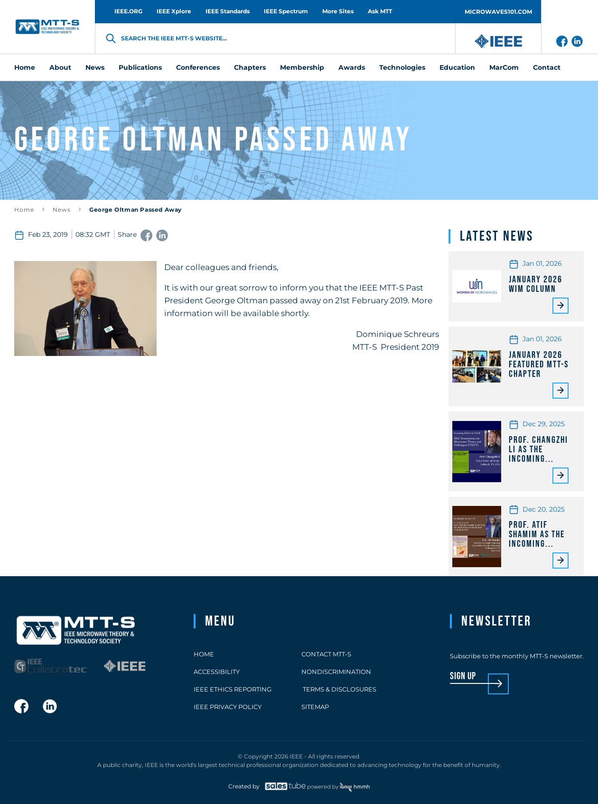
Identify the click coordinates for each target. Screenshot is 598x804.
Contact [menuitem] (547, 67)
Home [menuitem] (24, 67)
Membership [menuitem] (302, 67)
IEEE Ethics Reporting (232, 689)
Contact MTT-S (326, 654)
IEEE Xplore (174, 11)
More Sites (338, 11)
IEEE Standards (228, 11)
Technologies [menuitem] (402, 67)
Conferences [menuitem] (198, 67)
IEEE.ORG (128, 11)
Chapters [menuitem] (250, 67)
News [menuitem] (94, 67)
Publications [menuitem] (140, 67)
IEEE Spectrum (286, 11)
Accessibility (217, 671)
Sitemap (315, 707)
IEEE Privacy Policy (228, 707)
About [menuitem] (60, 67)
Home (24, 209)
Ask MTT (380, 11)
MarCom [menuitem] (504, 67)
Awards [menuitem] (351, 67)
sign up (463, 676)
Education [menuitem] (457, 67)
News (62, 209)
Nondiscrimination (336, 671)
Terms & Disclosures (338, 689)
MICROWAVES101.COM (498, 11)
